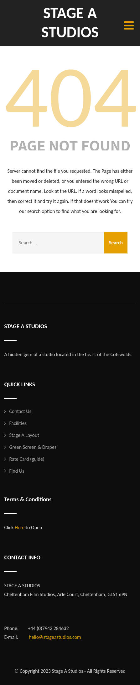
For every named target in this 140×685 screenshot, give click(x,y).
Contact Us (20, 411)
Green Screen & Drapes (32, 447)
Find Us (16, 471)
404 (70, 96)
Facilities (18, 423)
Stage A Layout (24, 435)
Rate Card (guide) (26, 459)
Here (19, 527)
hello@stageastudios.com (55, 637)
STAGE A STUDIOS (70, 22)
